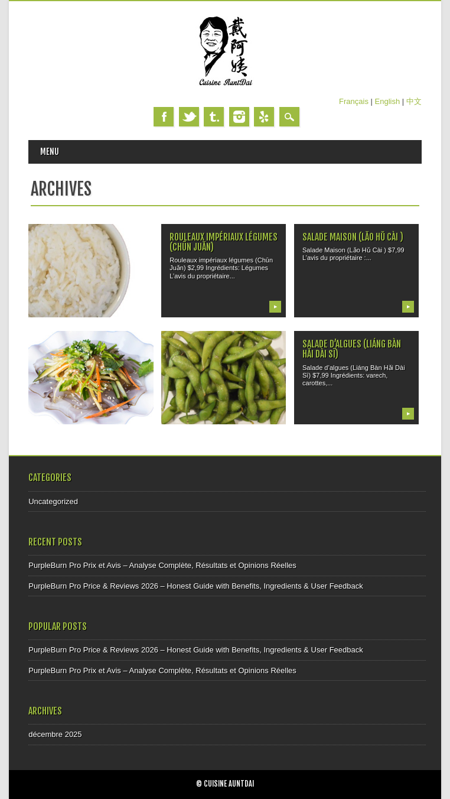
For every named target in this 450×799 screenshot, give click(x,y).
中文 (414, 101)
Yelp (264, 116)
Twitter (189, 116)
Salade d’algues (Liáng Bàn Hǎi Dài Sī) (351, 349)
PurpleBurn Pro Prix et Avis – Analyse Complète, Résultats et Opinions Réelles (162, 565)
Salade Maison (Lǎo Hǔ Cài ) (352, 237)
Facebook (164, 116)
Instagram (239, 116)
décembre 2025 (54, 734)
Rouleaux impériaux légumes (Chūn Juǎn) (223, 242)
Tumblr (214, 116)
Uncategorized (53, 501)
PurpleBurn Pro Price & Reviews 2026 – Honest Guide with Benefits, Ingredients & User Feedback (195, 586)
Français (354, 101)
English (387, 101)
